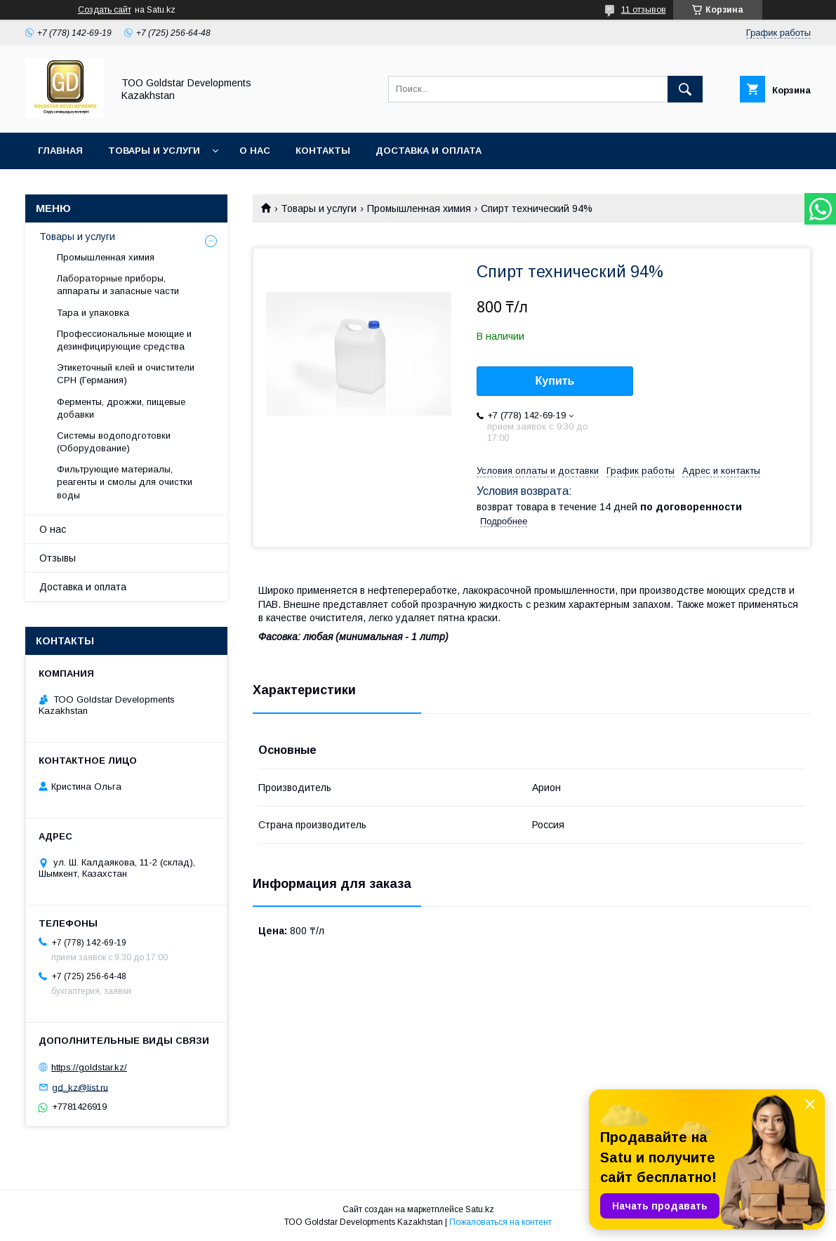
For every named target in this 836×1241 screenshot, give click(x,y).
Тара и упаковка (93, 312)
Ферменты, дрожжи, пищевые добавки (121, 408)
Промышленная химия (419, 208)
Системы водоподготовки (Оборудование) (114, 441)
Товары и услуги (154, 150)
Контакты (323, 150)
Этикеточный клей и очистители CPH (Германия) (125, 373)
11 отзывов (643, 10)
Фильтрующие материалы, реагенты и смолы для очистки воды (124, 482)
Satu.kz (479, 1209)
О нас (254, 150)
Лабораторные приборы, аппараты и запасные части (118, 284)
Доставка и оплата (429, 150)
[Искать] (685, 89)
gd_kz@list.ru (80, 1087)
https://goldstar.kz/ (89, 1067)
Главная (60, 150)
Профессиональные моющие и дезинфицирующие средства (124, 340)
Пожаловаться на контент (500, 1222)
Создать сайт (104, 10)
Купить (555, 381)
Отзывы (57, 558)
